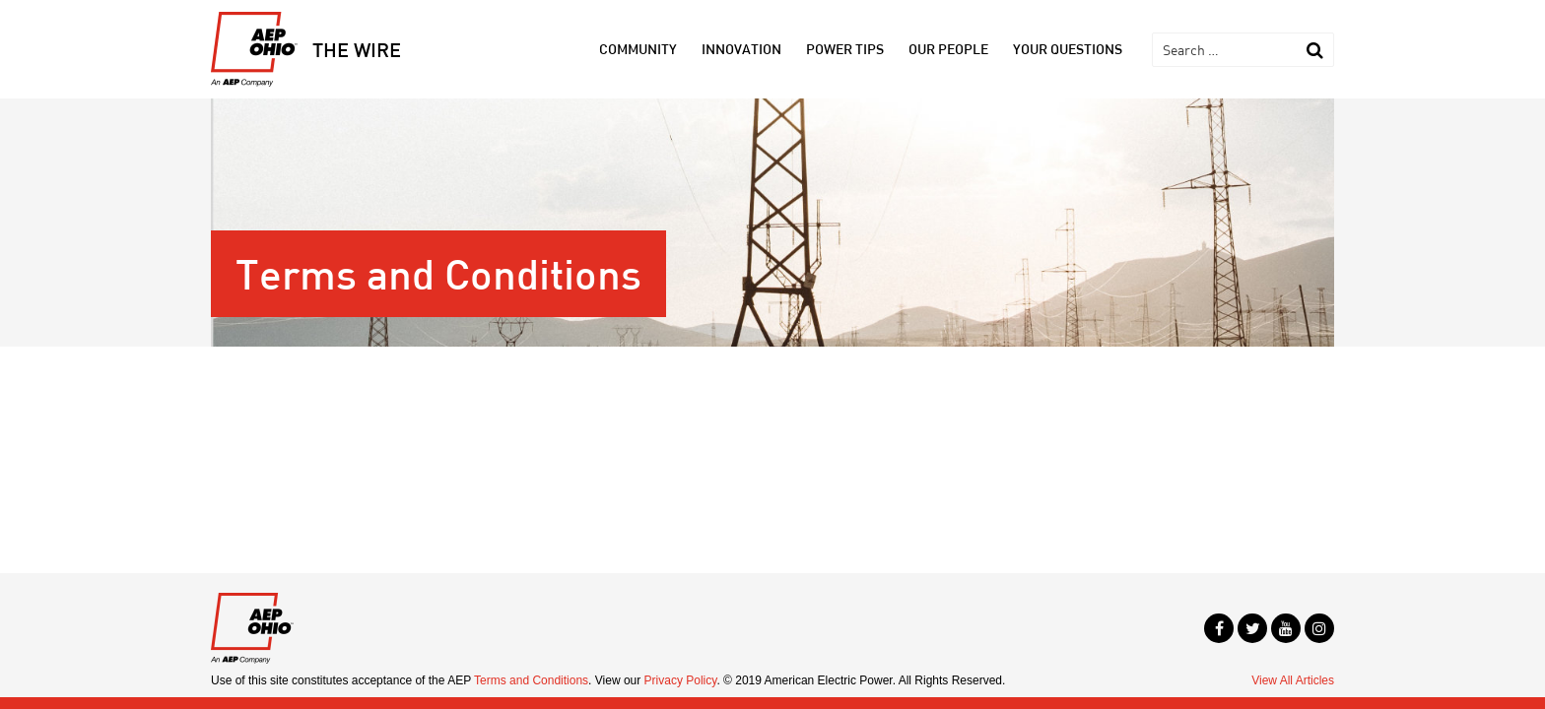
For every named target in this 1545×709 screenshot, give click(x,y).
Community (638, 48)
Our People (948, 48)
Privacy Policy (680, 680)
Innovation (741, 48)
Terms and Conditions (531, 680)
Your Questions (1067, 48)
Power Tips (845, 48)
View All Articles (1292, 680)
